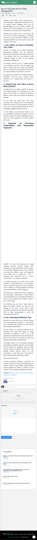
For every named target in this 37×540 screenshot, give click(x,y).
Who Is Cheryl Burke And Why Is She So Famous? (16, 483)
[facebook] (7, 15)
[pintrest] (11, 15)
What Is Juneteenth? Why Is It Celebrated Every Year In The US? (18, 456)
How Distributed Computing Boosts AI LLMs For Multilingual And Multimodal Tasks (16, 470)
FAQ (25, 534)
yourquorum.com (25, 537)
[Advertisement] (19, 196)
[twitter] (3, 15)
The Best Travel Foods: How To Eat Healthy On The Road (17, 463)
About (16, 534)
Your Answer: (4, 405)
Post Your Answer (6, 437)
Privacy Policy (30, 534)
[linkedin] (15, 15)
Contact (21, 534)
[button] (3, 408)
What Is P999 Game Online (10, 476)
